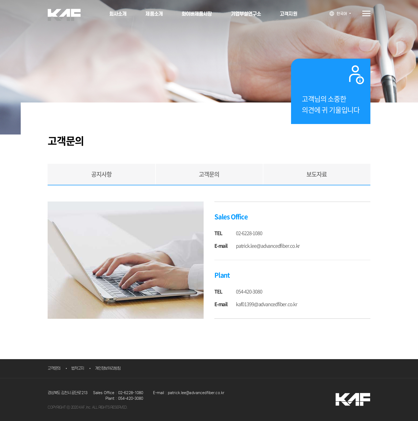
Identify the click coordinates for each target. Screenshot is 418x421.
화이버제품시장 (197, 13)
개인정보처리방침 (107, 368)
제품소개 (153, 13)
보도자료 (316, 174)
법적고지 (77, 368)
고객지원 (288, 13)
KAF (68, 15)
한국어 (341, 13)
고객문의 (209, 174)
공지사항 (101, 174)
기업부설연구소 (246, 13)
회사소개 (117, 13)
